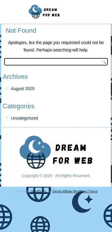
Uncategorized (24, 118)
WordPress (38, 191)
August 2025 (23, 88)
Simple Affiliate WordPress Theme (74, 191)
